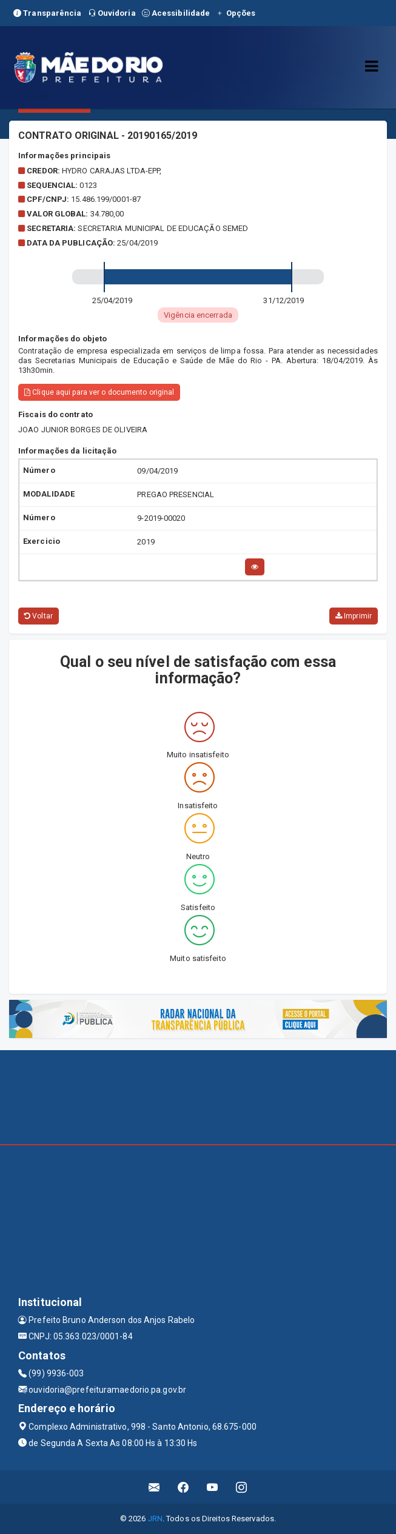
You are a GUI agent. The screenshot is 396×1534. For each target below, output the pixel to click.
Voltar (38, 616)
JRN (155, 1518)
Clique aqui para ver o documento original (99, 392)
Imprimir (353, 616)
